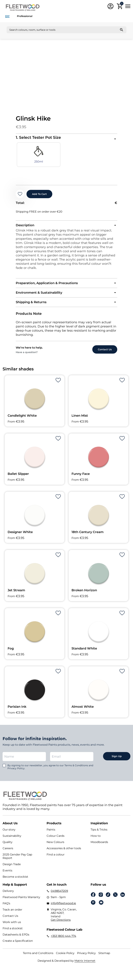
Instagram (101, 897)
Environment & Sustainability (39, 295)
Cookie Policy (65, 956)
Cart (121, 4)
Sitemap (104, 956)
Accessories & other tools (64, 851)
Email (101, 905)
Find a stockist (13, 931)
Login (110, 6)
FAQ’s (6, 906)
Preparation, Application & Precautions (47, 286)
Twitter (115, 897)
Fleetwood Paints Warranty (21, 900)
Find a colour (55, 857)
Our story (9, 832)
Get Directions (61, 922)
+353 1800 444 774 (63, 938)
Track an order (12, 912)
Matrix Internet (84, 963)
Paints (51, 832)
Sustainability (12, 838)
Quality (7, 844)
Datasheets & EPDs (16, 937)
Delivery (8, 893)
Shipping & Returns (31, 305)
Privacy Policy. (16, 771)
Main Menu (127, 6)
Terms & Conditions (76, 768)
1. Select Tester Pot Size (38, 137)
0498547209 (59, 893)
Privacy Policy (86, 956)
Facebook (93, 897)
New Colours (55, 844)
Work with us (12, 924)
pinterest (93, 905)
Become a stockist (15, 879)
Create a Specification (18, 943)
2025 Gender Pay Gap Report (17, 859)
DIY (7, 16)
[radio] (28, 156)
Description (25, 228)
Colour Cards (55, 838)
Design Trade (12, 867)
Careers (8, 851)
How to (96, 838)
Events (7, 873)
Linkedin (122, 897)
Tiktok (108, 897)
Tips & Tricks (99, 832)
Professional (24, 16)
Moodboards (99, 844)
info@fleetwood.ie (63, 906)
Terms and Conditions (38, 956)
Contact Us (10, 918)
